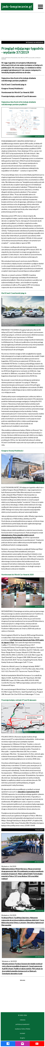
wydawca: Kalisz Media (22, 1029)
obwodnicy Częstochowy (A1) (28, 792)
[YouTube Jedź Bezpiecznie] (37, 1044)
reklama (22, 1020)
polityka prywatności (22, 1024)
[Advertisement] (22, 26)
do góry (22, 1038)
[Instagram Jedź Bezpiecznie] (22, 1044)
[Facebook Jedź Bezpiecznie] (8, 1044)
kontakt (22, 1033)
